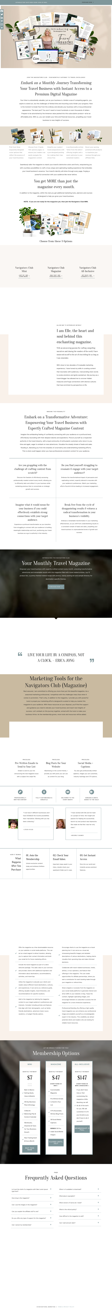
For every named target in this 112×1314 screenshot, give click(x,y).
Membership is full (82, 1130)
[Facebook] (2, 11)
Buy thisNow (29, 1150)
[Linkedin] (2, 17)
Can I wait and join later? (67, 1224)
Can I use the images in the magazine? (24, 1206)
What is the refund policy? (68, 1210)
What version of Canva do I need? (70, 1204)
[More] (2, 27)
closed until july (56, 1144)
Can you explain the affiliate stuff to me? (25, 1212)
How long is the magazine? (20, 1199)
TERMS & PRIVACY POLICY (66, 1307)
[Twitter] (2, 14)
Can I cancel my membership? (21, 1226)
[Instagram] (2, 24)
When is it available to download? (70, 1190)
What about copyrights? (67, 1197)
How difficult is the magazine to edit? (71, 1217)
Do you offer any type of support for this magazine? (29, 1219)
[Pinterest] (2, 21)
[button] (24, 276)
